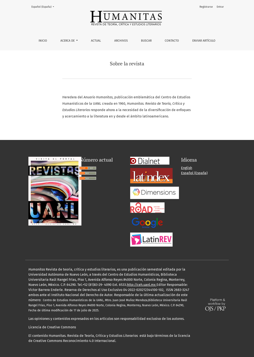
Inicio (43, 40)
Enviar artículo (203, 40)
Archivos (121, 40)
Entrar (220, 6)
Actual (96, 40)
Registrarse (206, 6)
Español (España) (44, 6)
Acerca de (67, 40)
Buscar (146, 40)
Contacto (172, 40)
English (186, 168)
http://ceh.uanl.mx (141, 285)
